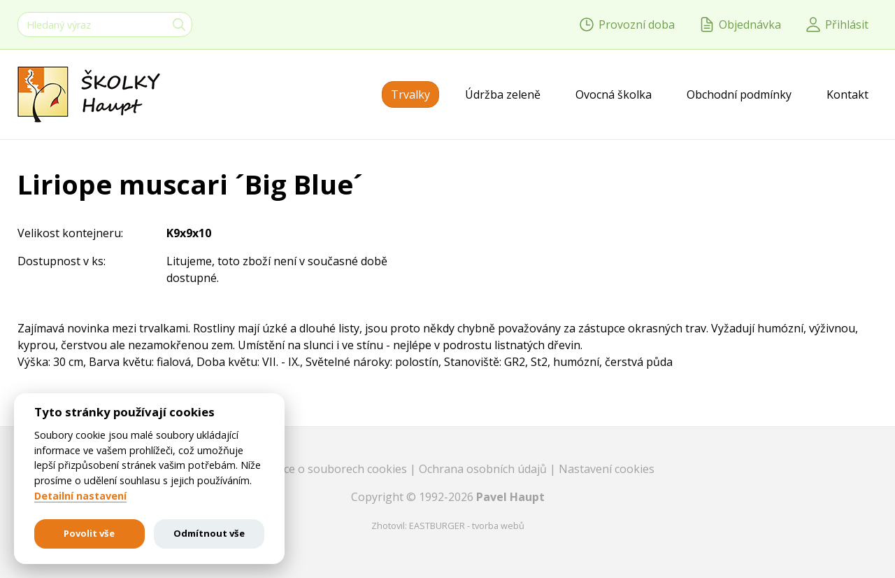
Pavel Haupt (510, 497)
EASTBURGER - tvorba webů (466, 525)
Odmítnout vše (209, 533)
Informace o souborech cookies (325, 469)
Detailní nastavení (80, 496)
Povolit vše (89, 533)
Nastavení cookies (606, 469)
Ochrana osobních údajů (484, 469)
